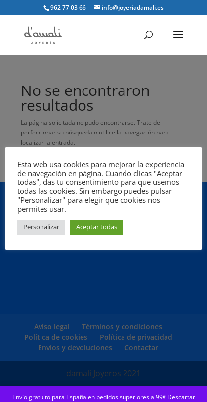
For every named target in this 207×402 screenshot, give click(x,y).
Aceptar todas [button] (96, 227)
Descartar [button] (181, 397)
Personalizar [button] (41, 227)
